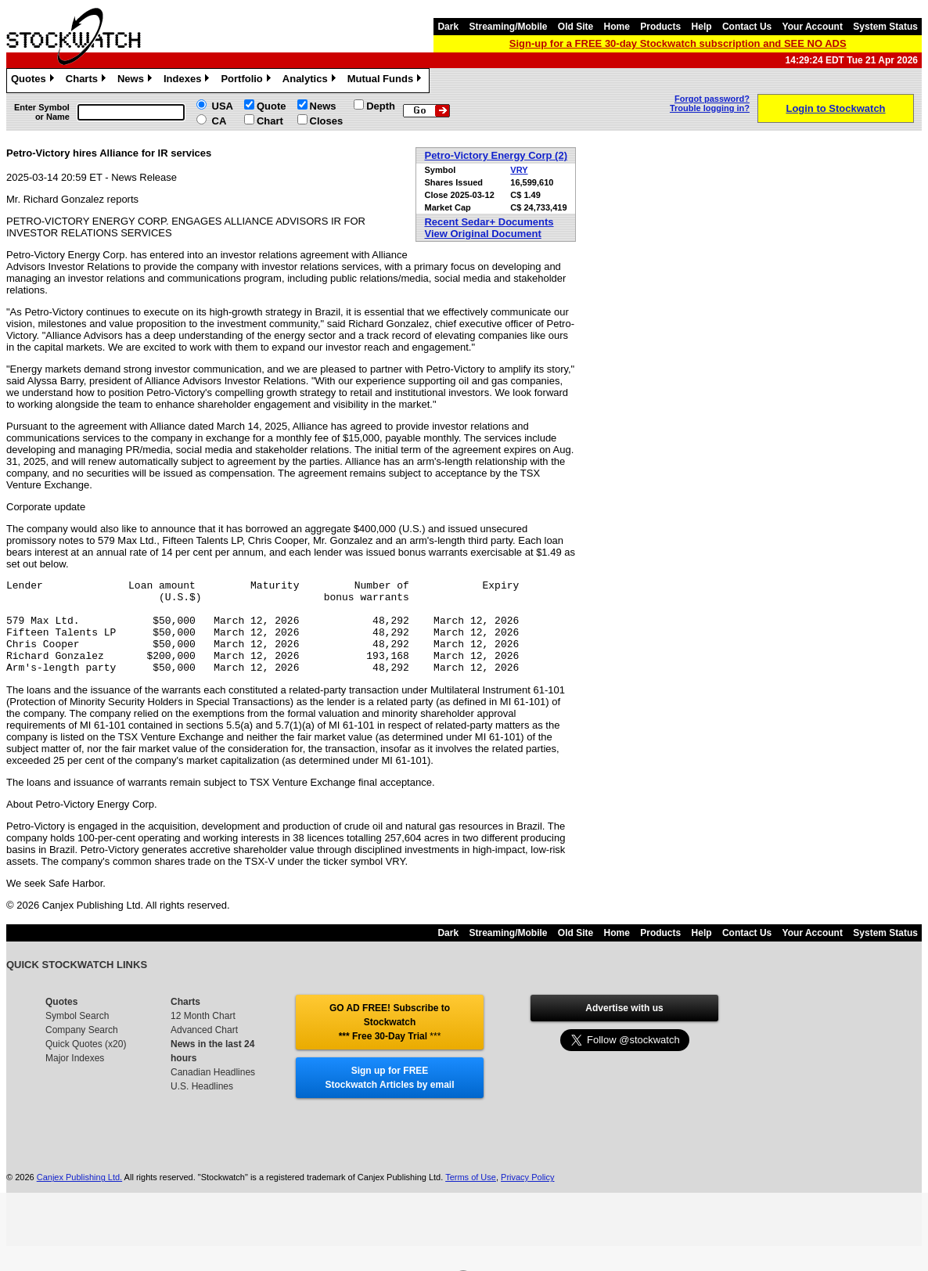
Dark (448, 26)
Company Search (81, 1048)
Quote (271, 106)
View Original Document (482, 233)
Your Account (812, 26)
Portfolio (247, 80)
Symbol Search (77, 1034)
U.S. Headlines (202, 1105)
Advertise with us (624, 1026)
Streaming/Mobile (508, 26)
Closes (327, 121)
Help (702, 26)
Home (617, 26)
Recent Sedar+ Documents (488, 222)
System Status (885, 26)
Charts (88, 80)
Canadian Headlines (213, 1091)
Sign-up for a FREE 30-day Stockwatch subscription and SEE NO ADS (678, 43)
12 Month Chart (203, 1034)
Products (660, 26)
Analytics (311, 80)
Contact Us (747, 26)
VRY (518, 170)
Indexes (188, 80)
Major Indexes (74, 1076)
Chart (270, 121)
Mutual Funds (386, 80)
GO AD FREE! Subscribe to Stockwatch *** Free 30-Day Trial (389, 1040)
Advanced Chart (204, 1048)
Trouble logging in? (710, 108)
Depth (380, 106)
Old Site (575, 26)
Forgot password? (712, 98)
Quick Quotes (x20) (85, 1062)
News (136, 80)
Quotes (34, 80)
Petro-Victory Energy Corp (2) (495, 155)
